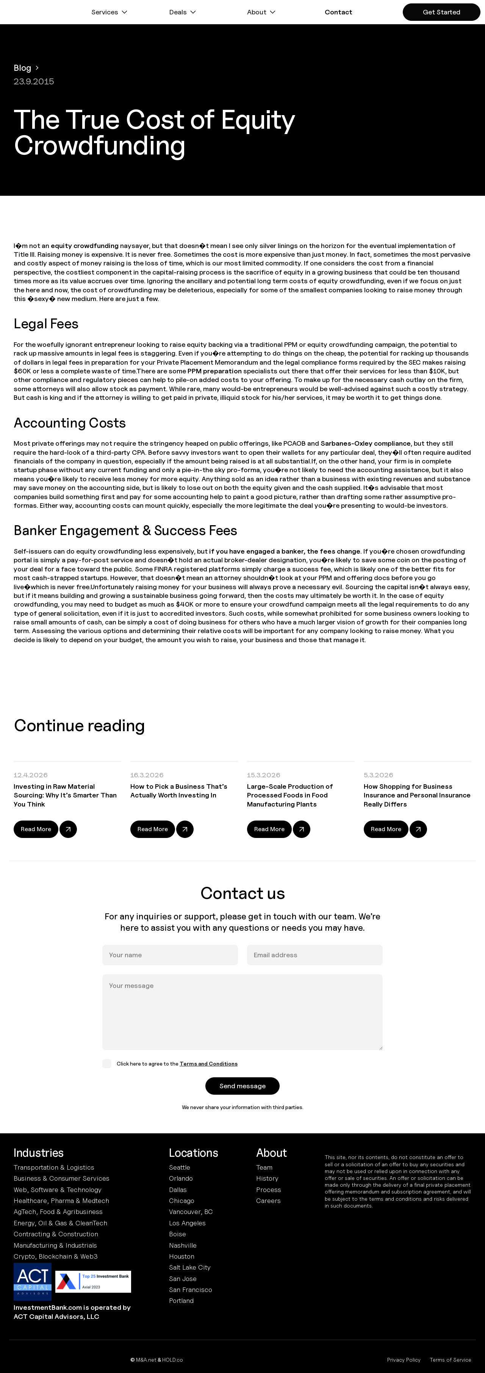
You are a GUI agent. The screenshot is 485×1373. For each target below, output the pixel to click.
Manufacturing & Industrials (55, 1245)
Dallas (178, 1190)
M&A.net (146, 1359)
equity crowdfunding (85, 246)
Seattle (179, 1167)
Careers (268, 1200)
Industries (39, 1153)
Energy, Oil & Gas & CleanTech (60, 1223)
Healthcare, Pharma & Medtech (61, 1200)
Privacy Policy (404, 1359)
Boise (177, 1234)
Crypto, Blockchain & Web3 (56, 1256)
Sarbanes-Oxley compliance (366, 443)
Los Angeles (187, 1223)
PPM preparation (215, 371)
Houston (181, 1256)
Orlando (181, 1178)
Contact (338, 12)
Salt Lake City (190, 1267)
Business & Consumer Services (62, 1178)
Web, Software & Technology (58, 1190)
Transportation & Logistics (54, 1167)
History (267, 1178)
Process (268, 1190)
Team (264, 1167)
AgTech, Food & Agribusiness (58, 1211)
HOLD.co (172, 1359)
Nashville (183, 1245)
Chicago (181, 1200)
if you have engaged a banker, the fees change (284, 551)
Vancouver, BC (191, 1211)
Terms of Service (450, 1359)
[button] (110, 12)
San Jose (183, 1279)
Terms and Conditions (209, 1072)
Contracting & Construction (56, 1234)
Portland (181, 1300)
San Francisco (190, 1289)
